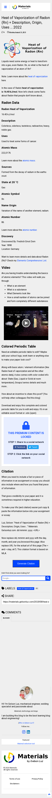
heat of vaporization (38, 76)
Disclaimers (14, 784)
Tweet (33, 447)
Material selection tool (26, 744)
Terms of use (14, 779)
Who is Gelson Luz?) (26, 723)
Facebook (20, 447)
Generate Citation (26, 563)
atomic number (30, 230)
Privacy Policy (37, 779)
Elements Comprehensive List (31, 260)
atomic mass (29, 160)
